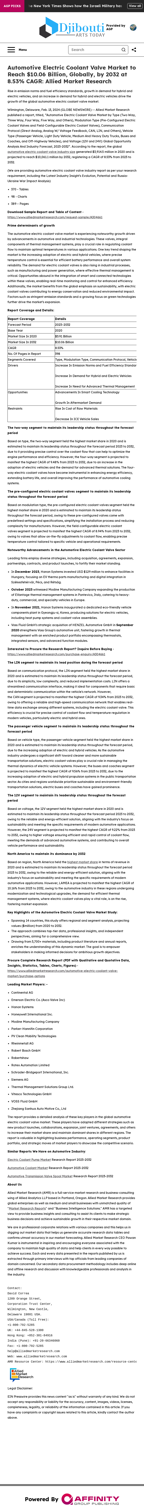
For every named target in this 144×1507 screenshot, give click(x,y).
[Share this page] (133, 49)
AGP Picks (12, 6)
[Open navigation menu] (17, 49)
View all (135, 6)
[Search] (93, 49)
